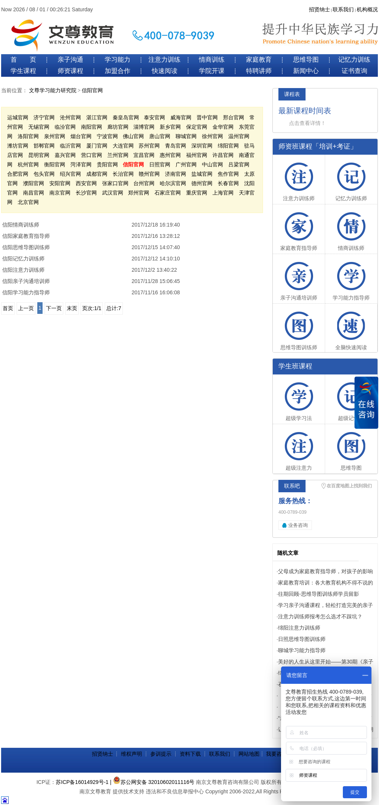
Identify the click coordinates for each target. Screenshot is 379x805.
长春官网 (228, 183)
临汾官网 (65, 127)
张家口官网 (115, 183)
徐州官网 (212, 136)
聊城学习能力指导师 (302, 650)
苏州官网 (149, 146)
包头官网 (44, 174)
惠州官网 (170, 155)
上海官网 (223, 193)
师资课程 (70, 71)
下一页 (54, 308)
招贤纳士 (319, 9)
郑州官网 (138, 193)
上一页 (26, 308)
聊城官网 (186, 136)
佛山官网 (133, 136)
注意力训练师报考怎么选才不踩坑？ (320, 616)
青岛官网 (175, 146)
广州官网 (186, 164)
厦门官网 (96, 146)
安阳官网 (59, 183)
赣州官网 (149, 174)
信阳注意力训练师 (23, 270)
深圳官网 (201, 146)
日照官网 (159, 164)
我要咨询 (276, 754)
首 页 (23, 59)
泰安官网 (154, 117)
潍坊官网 (17, 146)
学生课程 (23, 71)
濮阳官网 (33, 183)
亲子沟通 (70, 59)
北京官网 (28, 202)
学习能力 (117, 59)
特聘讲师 (259, 71)
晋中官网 (207, 117)
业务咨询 (298, 525)
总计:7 (113, 308)
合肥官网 (17, 174)
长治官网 (123, 174)
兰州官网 (117, 155)
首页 (8, 308)
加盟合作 (117, 71)
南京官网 (59, 193)
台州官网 (143, 183)
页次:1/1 (91, 308)
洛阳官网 (28, 136)
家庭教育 (259, 59)
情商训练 (212, 59)
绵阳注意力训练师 (299, 628)
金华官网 (223, 127)
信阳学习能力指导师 (26, 292)
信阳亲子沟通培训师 (26, 281)
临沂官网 (70, 146)
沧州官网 (70, 117)
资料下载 (190, 754)
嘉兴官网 (65, 155)
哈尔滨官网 (173, 183)
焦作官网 (228, 174)
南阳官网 (91, 127)
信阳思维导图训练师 (26, 247)
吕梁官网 (238, 164)
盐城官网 (201, 174)
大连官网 (123, 146)
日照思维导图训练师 (302, 639)
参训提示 (160, 754)
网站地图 (249, 754)
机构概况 (367, 9)
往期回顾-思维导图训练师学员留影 (318, 594)
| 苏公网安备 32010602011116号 (152, 782)
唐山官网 (159, 136)
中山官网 (212, 164)
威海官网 (180, 117)
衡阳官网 (54, 164)
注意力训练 (164, 59)
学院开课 (212, 71)
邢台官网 (233, 117)
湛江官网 (96, 117)
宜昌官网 (143, 155)
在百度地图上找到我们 (349, 485)
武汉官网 (112, 193)
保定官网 (196, 127)
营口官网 (91, 155)
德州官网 (201, 183)
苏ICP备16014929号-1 (82, 782)
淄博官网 (143, 127)
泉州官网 (54, 136)
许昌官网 (223, 155)
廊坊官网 (117, 127)
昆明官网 (38, 155)
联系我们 (343, 9)
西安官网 (86, 183)
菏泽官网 (81, 164)
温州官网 (238, 136)
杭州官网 (28, 164)
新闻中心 (306, 71)
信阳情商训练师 (20, 225)
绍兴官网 (70, 174)
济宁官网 (44, 117)
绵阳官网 (228, 146)
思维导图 (306, 59)
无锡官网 (38, 127)
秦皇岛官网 (126, 117)
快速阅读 (164, 71)
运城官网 (17, 117)
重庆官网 (196, 193)
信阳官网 (92, 90)
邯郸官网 (44, 146)
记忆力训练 (354, 59)
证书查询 (354, 71)
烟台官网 (81, 136)
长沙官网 (86, 193)
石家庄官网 (167, 193)
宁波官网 (107, 136)
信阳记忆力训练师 (23, 259)
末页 (72, 308)
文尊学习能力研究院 (52, 90)
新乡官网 (170, 127)
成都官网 (96, 174)
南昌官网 (33, 193)
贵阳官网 (107, 164)
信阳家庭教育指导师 (26, 236)
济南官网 (175, 174)
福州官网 (196, 155)
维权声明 (131, 754)
